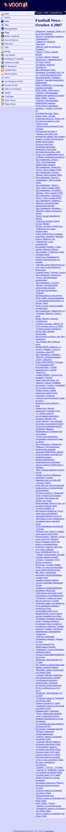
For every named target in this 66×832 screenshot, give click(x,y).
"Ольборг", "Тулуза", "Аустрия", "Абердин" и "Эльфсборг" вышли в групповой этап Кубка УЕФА (49, 770)
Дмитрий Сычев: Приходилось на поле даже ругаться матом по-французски (50, 267)
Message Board (11, 29)
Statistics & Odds (12, 62)
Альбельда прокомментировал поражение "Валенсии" (48, 589)
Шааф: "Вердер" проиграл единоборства (46, 319)
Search (7, 17)
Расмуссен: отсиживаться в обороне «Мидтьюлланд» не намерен (47, 259)
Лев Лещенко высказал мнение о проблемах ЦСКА (49, 725)
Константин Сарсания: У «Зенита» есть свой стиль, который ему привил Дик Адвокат (50, 134)
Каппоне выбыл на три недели (48, 295)
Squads (8, 92)
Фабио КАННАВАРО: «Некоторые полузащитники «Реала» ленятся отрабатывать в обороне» (49, 463)
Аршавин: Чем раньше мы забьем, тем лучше (46, 499)
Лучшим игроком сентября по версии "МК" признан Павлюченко (48, 331)
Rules (7, 21)
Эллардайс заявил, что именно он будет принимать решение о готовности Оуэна (49, 606)
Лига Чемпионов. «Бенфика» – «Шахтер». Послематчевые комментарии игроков (48, 203)
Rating (7, 51)
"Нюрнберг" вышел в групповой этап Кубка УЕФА (49, 671)
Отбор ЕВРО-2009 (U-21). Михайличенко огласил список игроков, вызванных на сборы (48, 613)
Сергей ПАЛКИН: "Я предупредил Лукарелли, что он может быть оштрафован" (49, 511)
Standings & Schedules (14, 59)
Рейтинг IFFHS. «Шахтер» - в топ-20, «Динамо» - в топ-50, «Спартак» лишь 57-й (48, 349)
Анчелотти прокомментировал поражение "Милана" (48, 427)
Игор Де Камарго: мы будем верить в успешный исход (47, 542)
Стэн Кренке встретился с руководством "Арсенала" (46, 681)
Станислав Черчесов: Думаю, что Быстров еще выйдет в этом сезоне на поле (49, 121)
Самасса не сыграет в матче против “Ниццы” (47, 222)
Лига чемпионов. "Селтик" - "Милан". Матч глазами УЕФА (48, 173)
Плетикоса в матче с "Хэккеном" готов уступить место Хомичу (49, 494)
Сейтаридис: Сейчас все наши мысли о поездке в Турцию (48, 599)
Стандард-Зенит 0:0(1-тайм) (47, 752)
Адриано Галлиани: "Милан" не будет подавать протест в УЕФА (49, 324)
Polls (7, 47)
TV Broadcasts (11, 66)
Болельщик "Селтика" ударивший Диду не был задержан (50, 386)
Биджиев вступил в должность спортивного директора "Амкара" (49, 625)
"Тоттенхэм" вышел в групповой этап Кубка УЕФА (49, 699)
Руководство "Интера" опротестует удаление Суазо (47, 409)
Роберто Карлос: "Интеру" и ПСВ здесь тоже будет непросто (50, 537)
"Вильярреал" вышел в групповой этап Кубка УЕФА (50, 809)
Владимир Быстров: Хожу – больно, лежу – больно (47, 114)
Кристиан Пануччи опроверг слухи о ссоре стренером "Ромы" (49, 758)
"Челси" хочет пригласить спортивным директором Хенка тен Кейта (49, 439)
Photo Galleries (11, 74)
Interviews (9, 44)
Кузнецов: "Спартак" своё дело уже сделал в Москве (48, 548)
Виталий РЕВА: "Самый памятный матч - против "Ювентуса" (46, 370)
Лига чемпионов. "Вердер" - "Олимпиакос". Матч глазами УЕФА (48, 180)
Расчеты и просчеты (44, 144)
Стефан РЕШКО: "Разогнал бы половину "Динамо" (48, 376)
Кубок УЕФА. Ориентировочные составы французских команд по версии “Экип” (49, 300)
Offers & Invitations (13, 89)
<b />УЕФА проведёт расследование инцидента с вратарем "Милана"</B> (47, 416)
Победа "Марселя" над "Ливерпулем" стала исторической (45, 241)
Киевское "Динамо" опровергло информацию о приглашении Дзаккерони (49, 631)
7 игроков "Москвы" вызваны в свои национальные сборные (49, 676)
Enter (7, 13)
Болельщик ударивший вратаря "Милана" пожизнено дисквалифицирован (49, 731)
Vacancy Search (11, 85)
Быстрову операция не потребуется (45, 763)
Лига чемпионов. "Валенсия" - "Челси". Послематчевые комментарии (48, 277)
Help (7, 25)
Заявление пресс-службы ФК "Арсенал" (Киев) (48, 481)
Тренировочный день (44, 795)
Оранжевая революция (45, 147)
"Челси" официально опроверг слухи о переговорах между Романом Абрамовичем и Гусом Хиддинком (49, 717)
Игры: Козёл (10, 100)
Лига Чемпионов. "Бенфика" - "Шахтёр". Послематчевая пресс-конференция (49, 80)
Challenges (9, 96)
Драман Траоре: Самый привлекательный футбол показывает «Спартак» (46, 393)
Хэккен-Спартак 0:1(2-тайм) (47, 754)
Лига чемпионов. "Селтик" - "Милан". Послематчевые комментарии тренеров (47, 285)
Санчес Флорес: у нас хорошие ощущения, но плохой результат (49, 422)
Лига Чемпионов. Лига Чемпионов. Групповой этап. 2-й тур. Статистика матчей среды (49, 72)
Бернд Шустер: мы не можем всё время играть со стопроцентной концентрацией (49, 488)
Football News (11, 70)
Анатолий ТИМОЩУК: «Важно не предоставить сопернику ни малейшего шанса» (49, 454)
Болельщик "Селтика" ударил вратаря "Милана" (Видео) (48, 248)
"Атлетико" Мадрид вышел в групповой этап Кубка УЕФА (48, 743)
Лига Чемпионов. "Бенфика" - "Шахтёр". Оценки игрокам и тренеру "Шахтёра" (48, 357)
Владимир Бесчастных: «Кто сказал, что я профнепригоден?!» (49, 153)
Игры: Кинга (10, 104)
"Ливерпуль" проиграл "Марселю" (45, 42)
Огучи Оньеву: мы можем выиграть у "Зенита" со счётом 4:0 (48, 108)
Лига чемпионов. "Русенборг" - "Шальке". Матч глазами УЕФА (49, 191)
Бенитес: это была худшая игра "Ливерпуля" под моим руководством (48, 229)
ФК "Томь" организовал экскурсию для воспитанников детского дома (48, 575)
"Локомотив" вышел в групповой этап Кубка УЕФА (49, 707)
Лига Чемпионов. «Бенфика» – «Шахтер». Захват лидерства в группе (48, 211)
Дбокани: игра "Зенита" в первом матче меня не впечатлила (49, 532)
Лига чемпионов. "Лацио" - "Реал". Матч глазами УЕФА (47, 186)
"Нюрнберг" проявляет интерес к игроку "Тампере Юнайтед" (49, 619)
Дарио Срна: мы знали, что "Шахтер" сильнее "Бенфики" (48, 381)
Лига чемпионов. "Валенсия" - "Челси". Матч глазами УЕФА (48, 168)
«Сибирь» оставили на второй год (50, 157)
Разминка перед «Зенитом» (47, 711)
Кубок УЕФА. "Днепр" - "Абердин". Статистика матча (48, 804)
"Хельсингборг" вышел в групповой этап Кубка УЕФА (48, 748)
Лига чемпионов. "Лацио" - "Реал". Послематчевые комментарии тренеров (47, 162)
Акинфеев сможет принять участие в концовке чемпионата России (49, 582)
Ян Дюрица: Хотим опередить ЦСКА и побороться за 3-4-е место (48, 688)
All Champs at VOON (14, 81)
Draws (7, 77)
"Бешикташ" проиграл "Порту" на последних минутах (50, 32)
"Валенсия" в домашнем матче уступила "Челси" (48, 60)
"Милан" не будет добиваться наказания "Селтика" (48, 476)
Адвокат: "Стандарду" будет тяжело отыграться (47, 560)
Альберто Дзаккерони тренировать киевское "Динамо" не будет (49, 639)
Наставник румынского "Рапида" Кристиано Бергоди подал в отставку (49, 785)
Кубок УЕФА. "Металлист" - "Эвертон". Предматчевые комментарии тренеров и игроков (49, 93)
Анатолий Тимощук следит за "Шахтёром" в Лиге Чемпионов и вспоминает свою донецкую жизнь (49, 520)
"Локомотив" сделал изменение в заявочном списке (49, 650)
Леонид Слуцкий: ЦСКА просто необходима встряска (49, 140)
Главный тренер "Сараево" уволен (50, 272)
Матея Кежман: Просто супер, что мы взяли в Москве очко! (50, 504)
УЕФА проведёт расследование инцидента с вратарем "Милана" (49, 235)
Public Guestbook (12, 36)
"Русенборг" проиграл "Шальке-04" (45, 65)
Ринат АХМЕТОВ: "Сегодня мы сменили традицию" (49, 86)
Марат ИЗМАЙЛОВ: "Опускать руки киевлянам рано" (49, 363)
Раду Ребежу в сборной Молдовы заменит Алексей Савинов (49, 666)
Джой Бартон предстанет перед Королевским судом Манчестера (49, 594)
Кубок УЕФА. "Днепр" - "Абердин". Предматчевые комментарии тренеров (46, 100)
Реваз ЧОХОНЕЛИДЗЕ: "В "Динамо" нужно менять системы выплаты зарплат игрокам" (50, 554)
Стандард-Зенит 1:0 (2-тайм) (47, 775)
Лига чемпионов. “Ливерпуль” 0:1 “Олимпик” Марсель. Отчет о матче (50, 313)
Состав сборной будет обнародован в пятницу (45, 645)
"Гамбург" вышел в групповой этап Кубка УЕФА (48, 737)
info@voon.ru (49, 831)
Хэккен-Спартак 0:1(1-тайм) (47, 703)
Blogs (7, 32)
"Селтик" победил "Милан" (47, 57)
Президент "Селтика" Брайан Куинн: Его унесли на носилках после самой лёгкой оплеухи (49, 567)
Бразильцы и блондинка (45, 149)
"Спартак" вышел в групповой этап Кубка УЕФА (48, 791)
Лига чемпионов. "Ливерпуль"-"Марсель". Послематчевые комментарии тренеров (48, 447)
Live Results (10, 55)
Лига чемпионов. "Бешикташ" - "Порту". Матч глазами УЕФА (49, 196)
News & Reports (11, 40)
